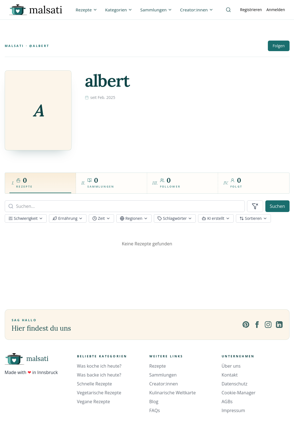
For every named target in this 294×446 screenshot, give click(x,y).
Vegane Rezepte (93, 401)
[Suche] (228, 10)
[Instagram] (268, 324)
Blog (154, 401)
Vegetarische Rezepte (99, 393)
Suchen (277, 206)
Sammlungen (163, 375)
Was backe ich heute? (99, 375)
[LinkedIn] (279, 324)
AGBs (227, 401)
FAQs (154, 410)
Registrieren (251, 9)
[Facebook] (257, 324)
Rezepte (157, 366)
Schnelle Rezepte (94, 384)
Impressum (233, 410)
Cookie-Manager (239, 393)
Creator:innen (163, 384)
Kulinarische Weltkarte (172, 393)
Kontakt (230, 375)
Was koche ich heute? (99, 366)
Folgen (279, 45)
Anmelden (275, 9)
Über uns (231, 366)
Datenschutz (235, 384)
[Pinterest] (246, 324)
